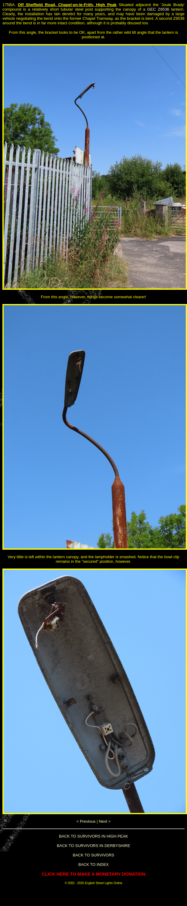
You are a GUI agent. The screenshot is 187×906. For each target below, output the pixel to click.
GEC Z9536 (158, 9)
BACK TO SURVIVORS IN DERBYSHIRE (93, 845)
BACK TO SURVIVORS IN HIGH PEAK (93, 836)
